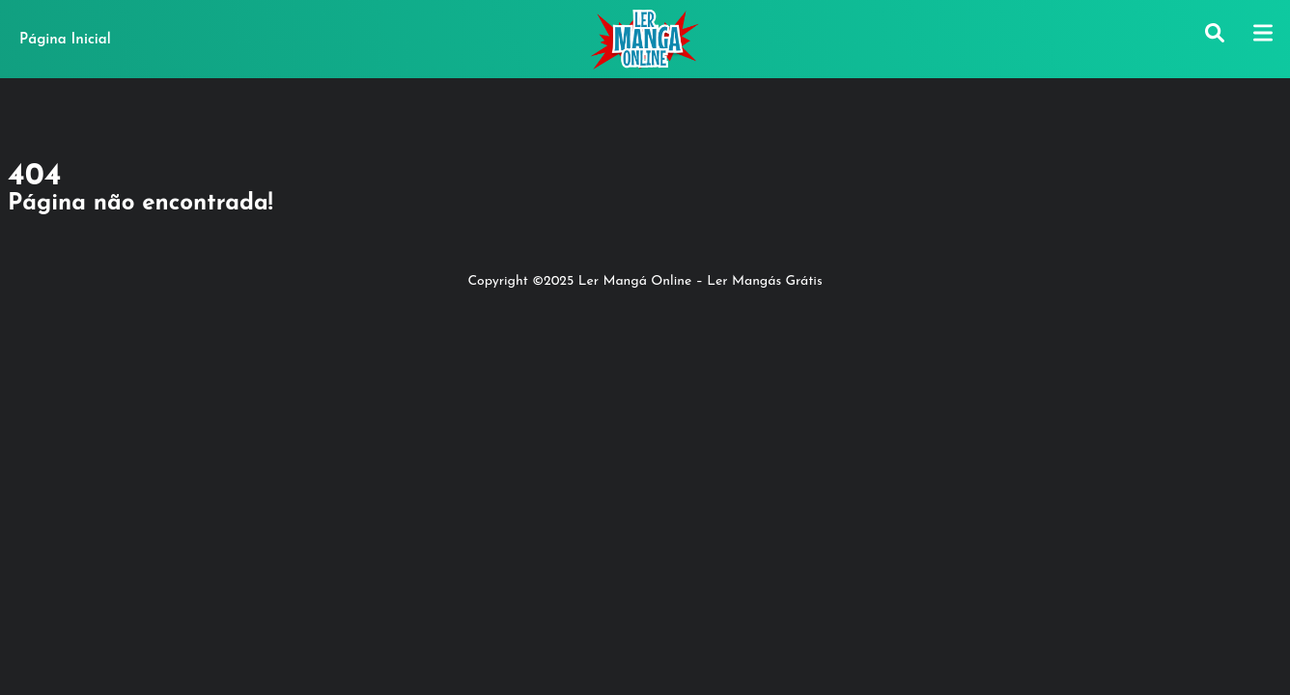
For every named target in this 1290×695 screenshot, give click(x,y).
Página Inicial (65, 40)
